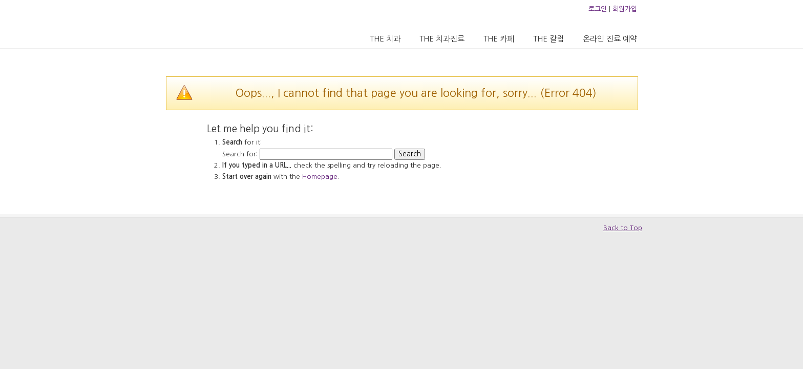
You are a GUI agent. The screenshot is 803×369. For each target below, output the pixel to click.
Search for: (240, 154)
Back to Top (622, 227)
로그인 (597, 9)
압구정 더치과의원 (208, 23)
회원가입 (624, 9)
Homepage (319, 176)
